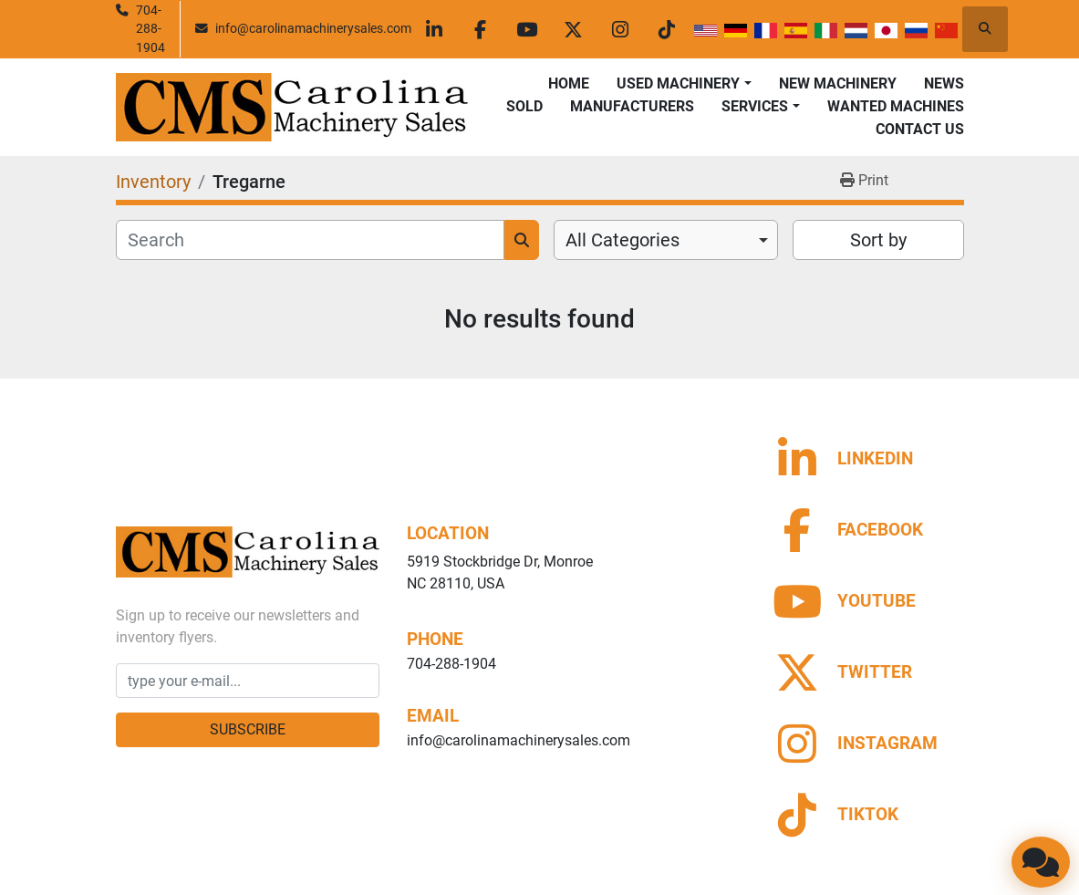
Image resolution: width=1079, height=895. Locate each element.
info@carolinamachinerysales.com (313, 28)
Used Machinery (678, 83)
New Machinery (838, 83)
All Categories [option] (622, 240)
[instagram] (620, 29)
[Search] (310, 240)
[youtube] (527, 29)
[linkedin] (434, 29)
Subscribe (247, 729)
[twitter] (574, 29)
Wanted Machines (895, 106)
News (944, 83)
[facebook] (480, 29)
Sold (524, 106)
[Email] (248, 680)
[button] (684, 84)
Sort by (878, 240)
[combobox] (666, 240)
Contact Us (920, 129)
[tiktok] (667, 29)
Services (754, 106)
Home (568, 83)
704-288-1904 (150, 29)
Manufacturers (632, 106)
